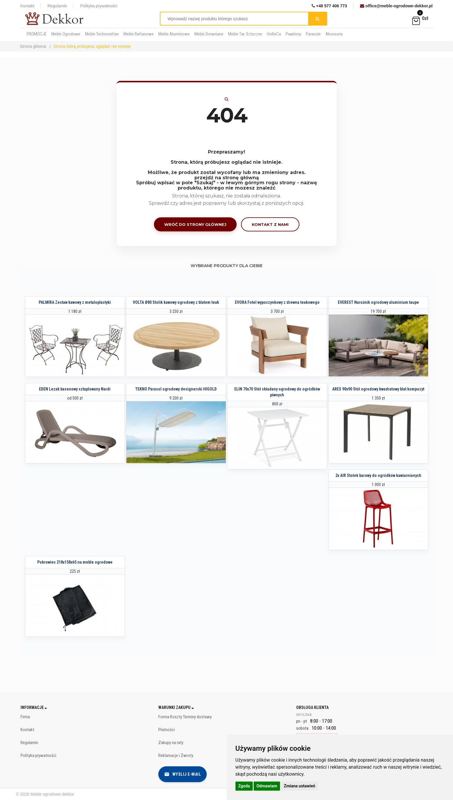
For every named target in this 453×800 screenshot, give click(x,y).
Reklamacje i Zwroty (175, 755)
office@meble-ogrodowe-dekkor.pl (396, 6)
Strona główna (33, 46)
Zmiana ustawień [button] (299, 786)
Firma (25, 716)
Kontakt (27, 6)
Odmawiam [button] (267, 786)
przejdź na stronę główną (226, 177)
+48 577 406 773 (329, 6)
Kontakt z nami (270, 224)
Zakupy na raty (170, 742)
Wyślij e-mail (182, 774)
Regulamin (57, 6)
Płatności (166, 729)
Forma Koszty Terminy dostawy (185, 716)
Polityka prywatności (99, 6)
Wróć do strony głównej (195, 224)
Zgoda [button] (244, 786)
